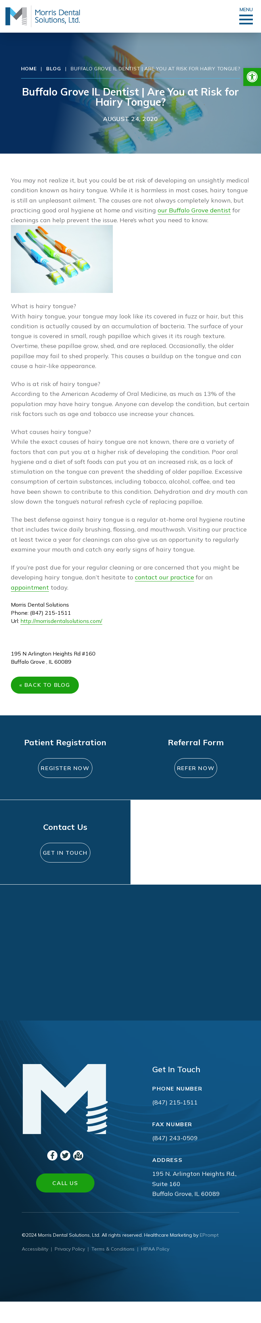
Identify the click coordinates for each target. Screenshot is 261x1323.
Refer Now (195, 773)
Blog (53, 69)
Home (29, 69)
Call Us (65, 1204)
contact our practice (164, 577)
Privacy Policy (70, 1270)
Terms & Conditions (113, 1270)
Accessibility (35, 1270)
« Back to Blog (47, 687)
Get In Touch (65, 870)
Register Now (65, 777)
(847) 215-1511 (175, 1124)
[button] (252, 77)
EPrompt (209, 1256)
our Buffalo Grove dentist (194, 210)
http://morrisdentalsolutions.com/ (61, 620)
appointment (30, 587)
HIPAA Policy (155, 1270)
